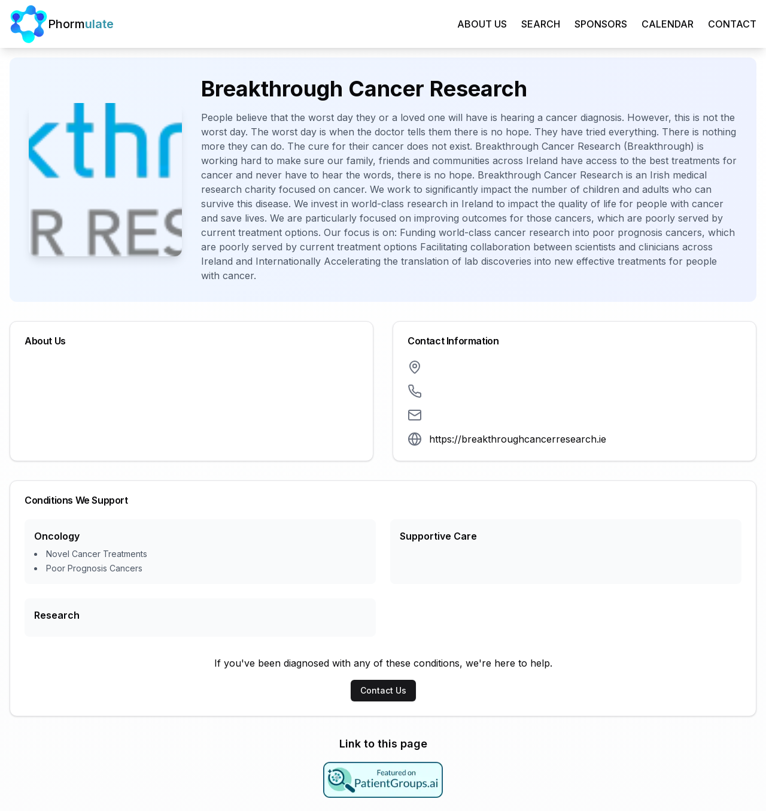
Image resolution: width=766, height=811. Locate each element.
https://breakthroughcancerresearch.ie (517, 439)
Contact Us (383, 690)
